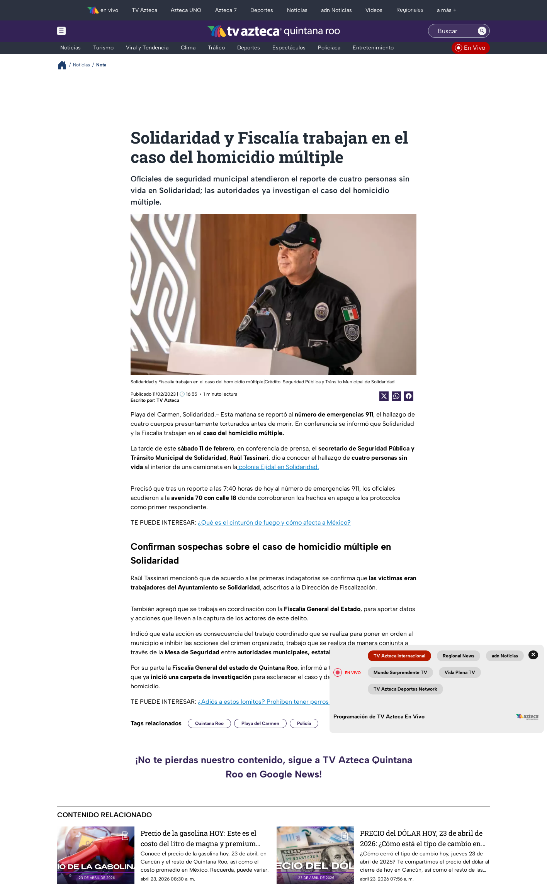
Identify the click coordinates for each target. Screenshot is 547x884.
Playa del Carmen (260, 723)
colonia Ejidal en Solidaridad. (278, 467)
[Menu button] (88, 31)
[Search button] (482, 31)
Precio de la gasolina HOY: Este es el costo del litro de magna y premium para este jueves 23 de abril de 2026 (199, 838)
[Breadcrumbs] (65, 65)
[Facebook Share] (408, 396)
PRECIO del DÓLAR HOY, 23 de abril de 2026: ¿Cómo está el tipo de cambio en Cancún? (421, 838)
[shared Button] (396, 396)
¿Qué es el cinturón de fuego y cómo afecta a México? (274, 522)
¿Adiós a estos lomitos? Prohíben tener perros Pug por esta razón (290, 701)
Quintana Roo (209, 723)
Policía (304, 723)
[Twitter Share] (384, 396)
